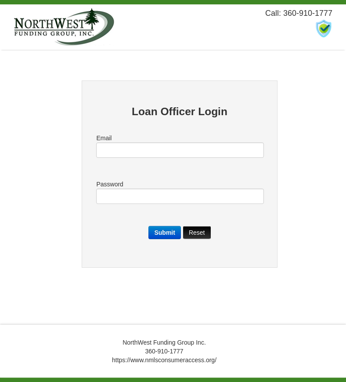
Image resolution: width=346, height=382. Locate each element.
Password (179, 192)
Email (179, 146)
